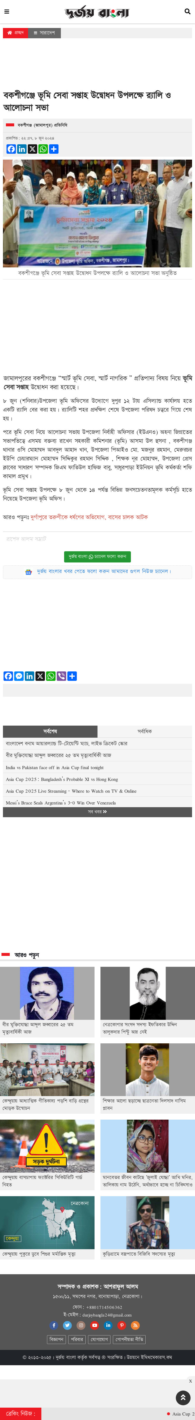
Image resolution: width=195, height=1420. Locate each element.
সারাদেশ (44, 33)
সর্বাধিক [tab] (145, 731)
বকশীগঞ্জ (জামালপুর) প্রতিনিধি (42, 125)
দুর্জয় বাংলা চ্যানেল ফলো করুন (97, 556)
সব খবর (97, 812)
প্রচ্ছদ (15, 32)
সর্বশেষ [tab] (50, 731)
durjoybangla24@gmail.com (106, 1314)
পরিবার (77, 1339)
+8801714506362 (104, 1307)
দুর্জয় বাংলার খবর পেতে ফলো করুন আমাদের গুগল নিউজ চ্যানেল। (104, 571)
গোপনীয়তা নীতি (129, 1339)
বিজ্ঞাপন (56, 1339)
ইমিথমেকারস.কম (156, 1357)
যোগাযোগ (99, 1339)
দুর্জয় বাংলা (66, 1357)
